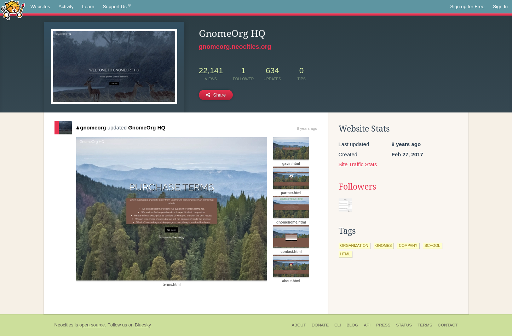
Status (404, 325)
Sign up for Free (467, 6)
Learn (88, 6)
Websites (40, 6)
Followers (357, 186)
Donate (320, 325)
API (367, 325)
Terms (425, 325)
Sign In (500, 6)
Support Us (117, 7)
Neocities (64, 325)
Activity (66, 6)
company (408, 245)
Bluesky (143, 325)
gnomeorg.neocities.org (235, 46)
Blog (352, 325)
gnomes (383, 245)
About (299, 325)
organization (354, 245)
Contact (448, 325)
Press (383, 325)
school (432, 245)
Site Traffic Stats (358, 164)
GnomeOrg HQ (146, 127)
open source (92, 325)
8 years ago (307, 128)
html (345, 254)
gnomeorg (91, 127)
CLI (337, 325)
